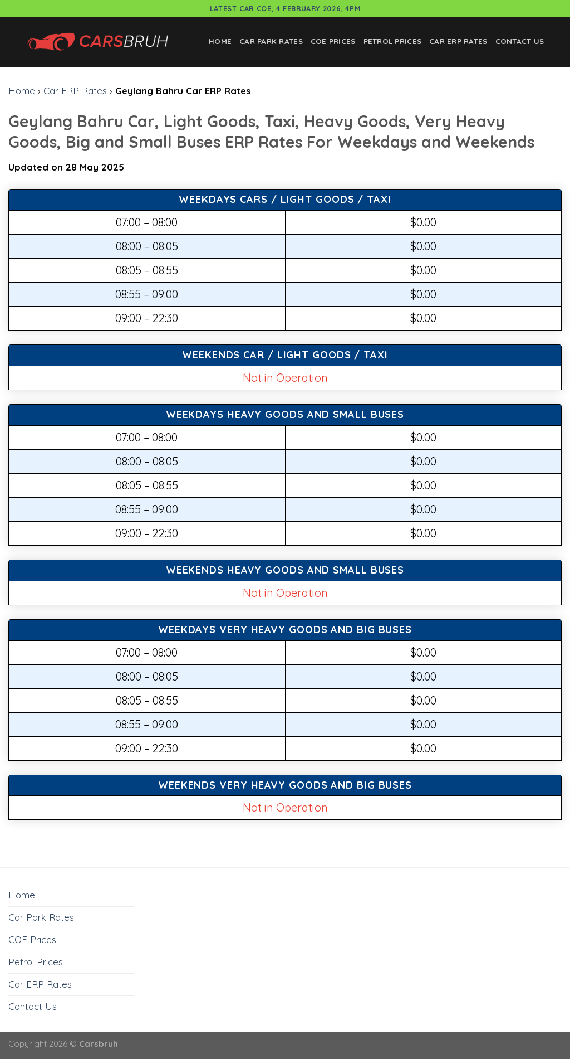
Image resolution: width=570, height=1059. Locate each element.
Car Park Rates (271, 41)
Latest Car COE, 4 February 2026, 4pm (285, 8)
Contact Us (519, 41)
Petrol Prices (392, 41)
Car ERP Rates (458, 41)
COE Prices (333, 41)
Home (220, 41)
